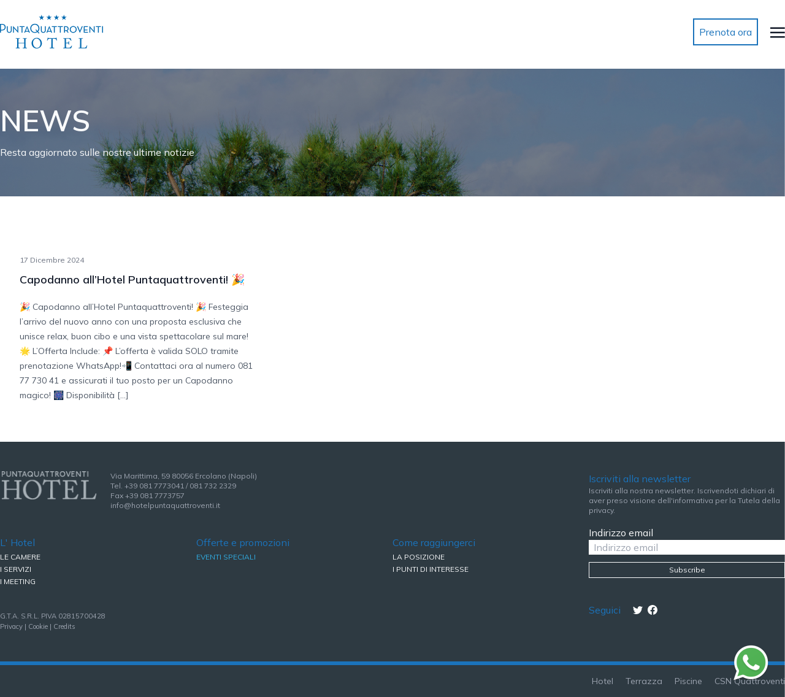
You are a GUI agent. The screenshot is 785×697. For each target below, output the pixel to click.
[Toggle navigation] (777, 32)
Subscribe (687, 569)
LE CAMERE (20, 556)
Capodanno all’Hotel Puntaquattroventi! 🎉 (132, 279)
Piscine (688, 681)
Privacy (11, 626)
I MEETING (18, 581)
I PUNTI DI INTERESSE (430, 569)
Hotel (602, 681)
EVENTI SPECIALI (226, 556)
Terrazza (644, 681)
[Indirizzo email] (687, 547)
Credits (64, 626)
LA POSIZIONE (418, 556)
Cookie (38, 626)
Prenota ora (725, 32)
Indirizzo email (621, 532)
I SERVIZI (15, 569)
